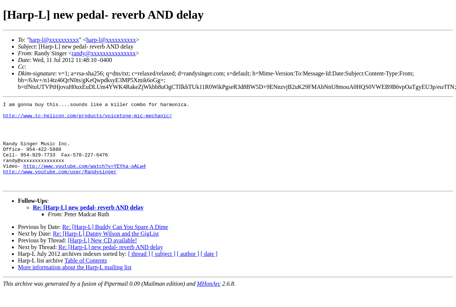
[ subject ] (164, 270)
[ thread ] (139, 270)
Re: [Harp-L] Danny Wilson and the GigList (106, 250)
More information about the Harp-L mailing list (74, 284)
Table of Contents (86, 277)
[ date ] (209, 270)
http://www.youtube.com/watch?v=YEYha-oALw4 (85, 179)
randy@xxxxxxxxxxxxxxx (104, 53)
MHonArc (208, 300)
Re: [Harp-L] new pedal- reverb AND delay (88, 224)
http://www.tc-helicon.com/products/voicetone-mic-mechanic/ (87, 118)
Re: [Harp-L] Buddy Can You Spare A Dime (115, 244)
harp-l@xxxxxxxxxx (54, 40)
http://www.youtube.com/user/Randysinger (60, 186)
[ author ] (188, 270)
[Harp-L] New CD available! (102, 257)
